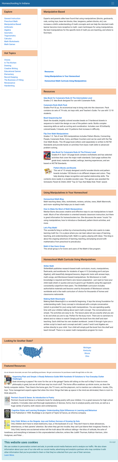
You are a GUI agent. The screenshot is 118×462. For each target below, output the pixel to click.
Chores (7, 60)
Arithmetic (8, 27)
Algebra (7, 30)
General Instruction (12, 18)
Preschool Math (11, 21)
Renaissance (9, 83)
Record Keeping (11, 77)
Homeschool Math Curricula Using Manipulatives (66, 81)
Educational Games (12, 71)
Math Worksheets (11, 41)
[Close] (112, 442)
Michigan (87, 347)
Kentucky (87, 350)
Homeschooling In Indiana (16, 3)
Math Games (9, 44)
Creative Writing (11, 68)
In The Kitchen (10, 63)
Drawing (7, 65)
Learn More (9, 455)
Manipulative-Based (12, 24)
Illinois (87, 353)
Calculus (8, 38)
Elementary (9, 74)
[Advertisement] (79, 52)
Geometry (8, 33)
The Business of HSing (14, 80)
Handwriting (9, 86)
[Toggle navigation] (112, 3)
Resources (49, 71)
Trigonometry (10, 36)
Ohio (87, 356)
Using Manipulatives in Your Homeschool (62, 76)
